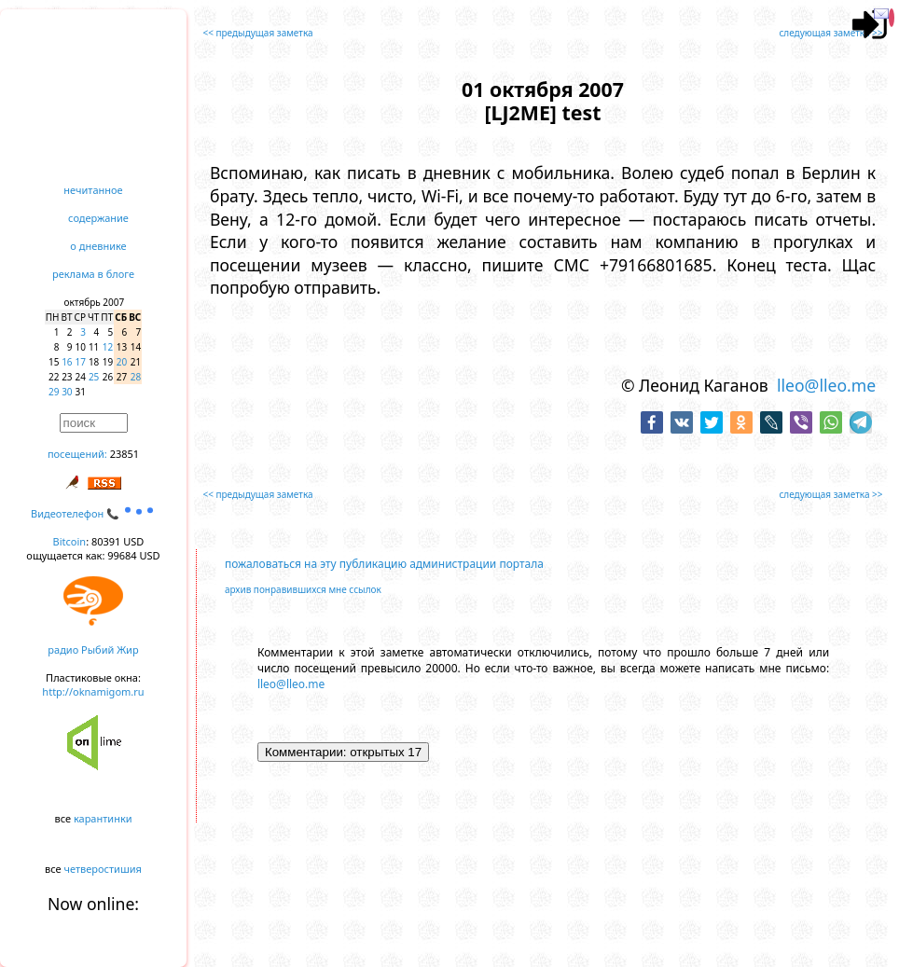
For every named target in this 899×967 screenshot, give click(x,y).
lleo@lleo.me (826, 385)
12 (108, 346)
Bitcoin (70, 541)
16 (67, 361)
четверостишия (103, 869)
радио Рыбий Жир (93, 649)
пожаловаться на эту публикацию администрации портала (384, 564)
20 (122, 361)
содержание (98, 218)
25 (94, 376)
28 (136, 376)
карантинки (103, 818)
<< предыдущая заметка (257, 32)
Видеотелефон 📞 (93, 513)
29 (53, 391)
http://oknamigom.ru (93, 691)
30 (67, 391)
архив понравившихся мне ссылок (303, 589)
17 (81, 361)
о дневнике (98, 246)
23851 (124, 454)
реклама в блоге (93, 274)
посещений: (77, 454)
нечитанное (92, 190)
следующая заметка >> (830, 32)
